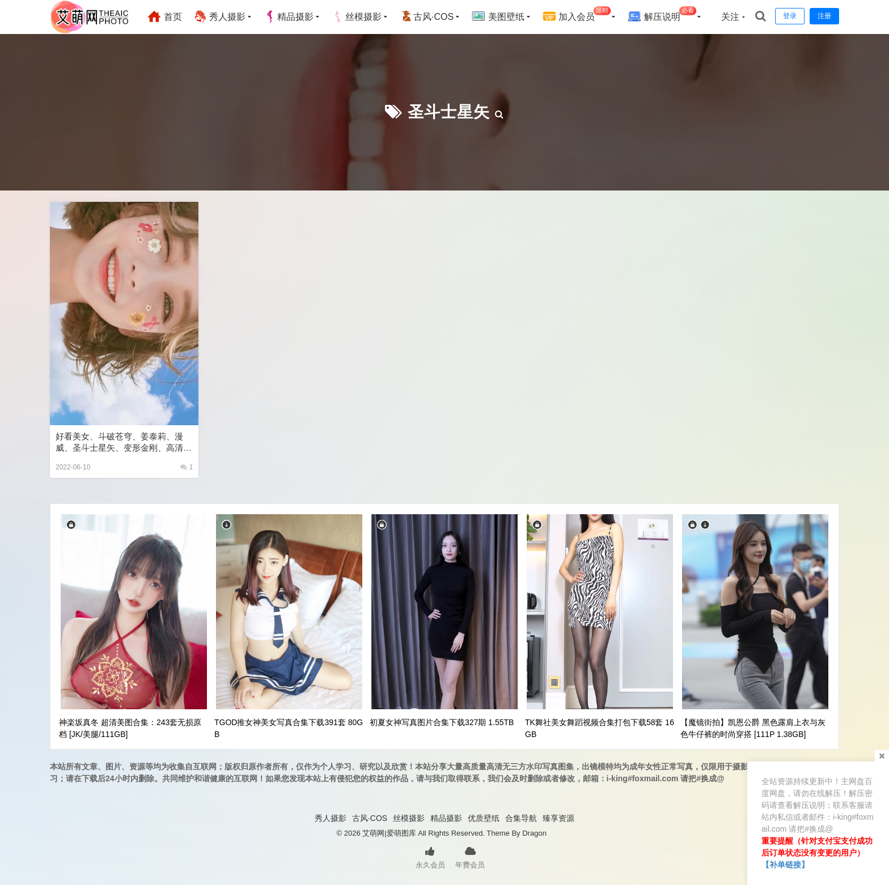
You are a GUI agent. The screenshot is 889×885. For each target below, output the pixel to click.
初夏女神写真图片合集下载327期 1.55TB (442, 722)
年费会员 (470, 856)
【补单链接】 (785, 864)
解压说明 (662, 15)
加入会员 (577, 15)
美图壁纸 (498, 16)
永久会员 (430, 856)
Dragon (534, 833)
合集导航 (521, 818)
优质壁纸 (483, 818)
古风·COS (427, 16)
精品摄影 (289, 16)
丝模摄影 (357, 16)
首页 (164, 16)
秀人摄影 (219, 16)
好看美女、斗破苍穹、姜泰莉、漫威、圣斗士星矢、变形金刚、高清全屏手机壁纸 (124, 442)
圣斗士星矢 (449, 112)
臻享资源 (558, 818)
